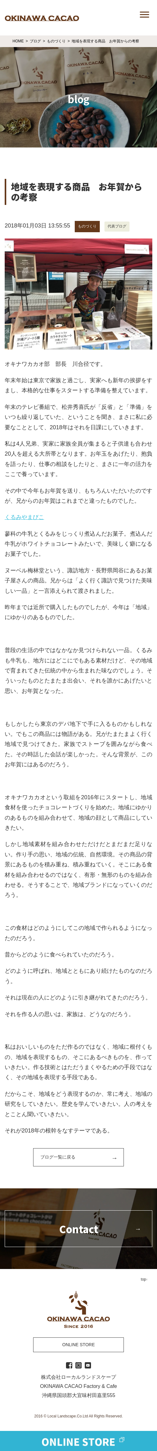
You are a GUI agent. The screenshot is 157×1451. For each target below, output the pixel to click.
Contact (78, 1229)
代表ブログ (117, 226)
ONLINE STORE (78, 1344)
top (143, 1279)
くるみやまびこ (24, 517)
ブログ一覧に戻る (57, 1156)
